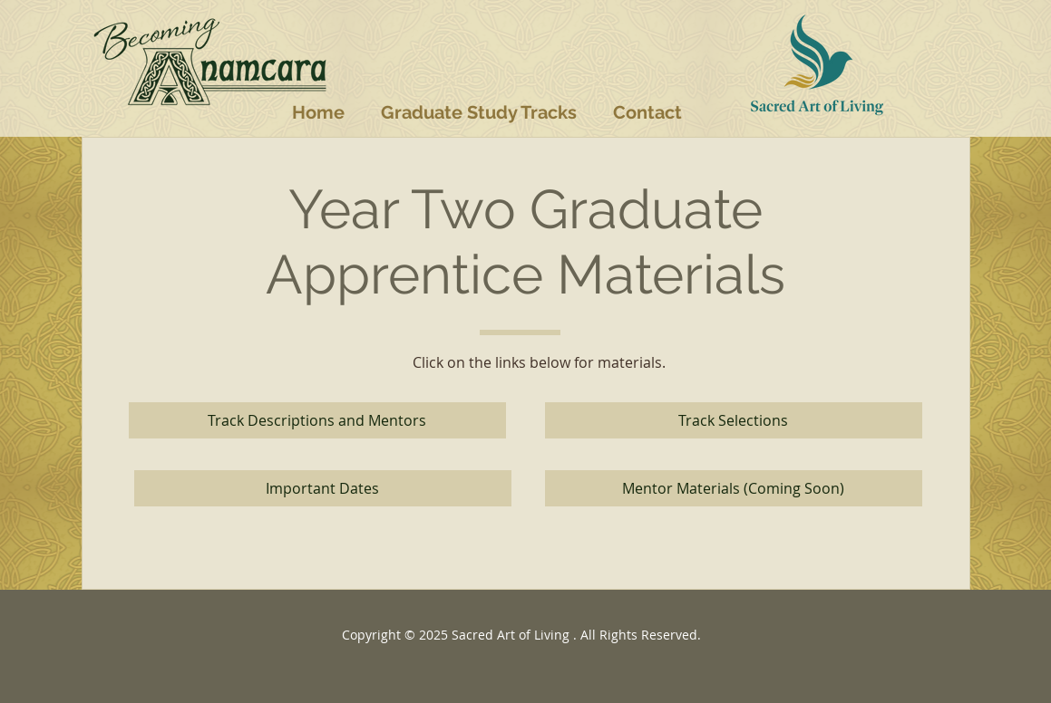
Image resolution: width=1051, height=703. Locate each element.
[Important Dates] (322, 488)
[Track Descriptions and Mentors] (317, 420)
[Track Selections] (733, 420)
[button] (479, 112)
